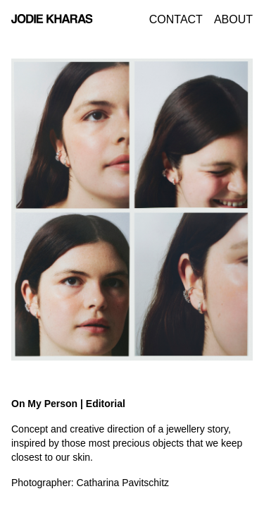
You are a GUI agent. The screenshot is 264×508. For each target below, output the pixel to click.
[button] (33, 210)
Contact (176, 19)
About (233, 19)
